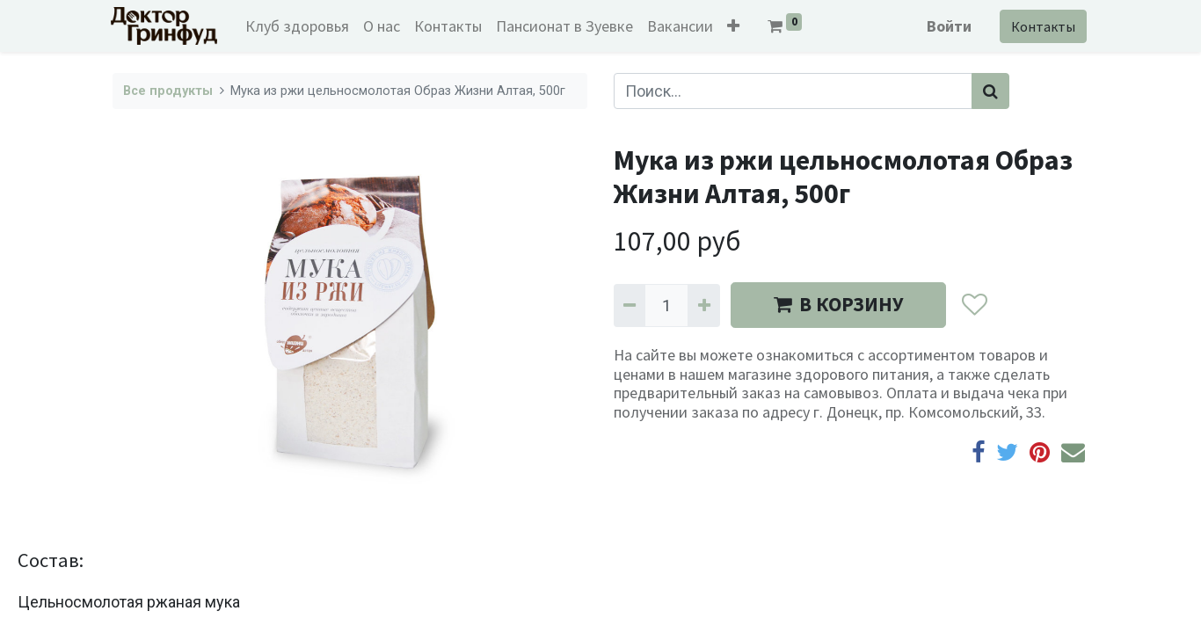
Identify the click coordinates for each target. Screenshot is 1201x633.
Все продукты (168, 91)
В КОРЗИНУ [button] (838, 304)
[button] (736, 26)
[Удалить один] (629, 305)
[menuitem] (300, 26)
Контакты (1041, 26)
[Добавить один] (703, 305)
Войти (947, 26)
